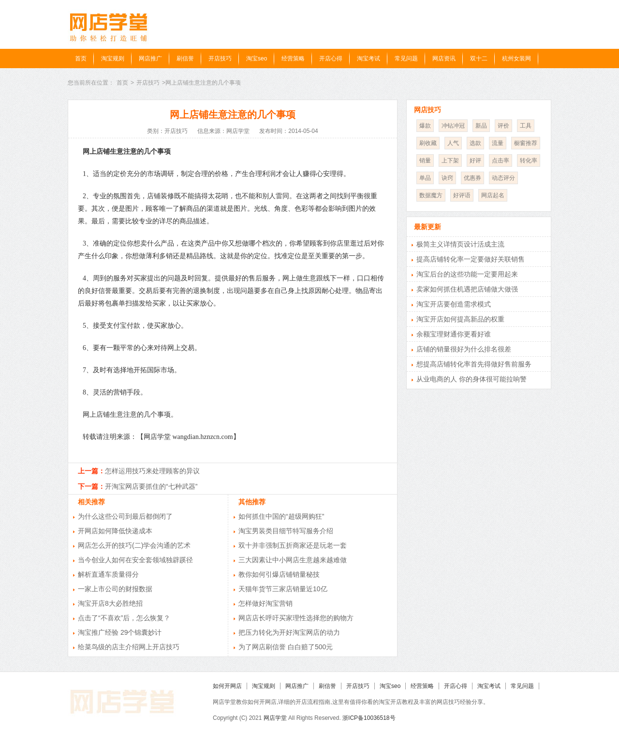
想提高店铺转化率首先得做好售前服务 (473, 364)
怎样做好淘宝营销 (265, 603)
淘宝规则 (112, 58)
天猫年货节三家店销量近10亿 (282, 589)
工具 (525, 125)
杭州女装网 (516, 58)
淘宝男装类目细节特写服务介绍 (285, 531)
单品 (425, 178)
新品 (481, 125)
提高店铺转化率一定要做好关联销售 (470, 259)
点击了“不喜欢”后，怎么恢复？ (124, 618)
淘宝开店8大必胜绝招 (110, 603)
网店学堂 (275, 718)
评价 (503, 125)
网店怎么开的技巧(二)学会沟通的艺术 (134, 545)
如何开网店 (227, 686)
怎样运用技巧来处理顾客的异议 (152, 471)
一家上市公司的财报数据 (115, 589)
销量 (425, 160)
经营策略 (293, 58)
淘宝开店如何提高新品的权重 (460, 319)
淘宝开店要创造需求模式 (453, 304)
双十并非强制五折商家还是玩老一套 (292, 545)
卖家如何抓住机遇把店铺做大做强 (467, 289)
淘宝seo (256, 58)
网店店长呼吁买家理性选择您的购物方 (296, 618)
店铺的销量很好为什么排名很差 (463, 349)
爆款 (425, 125)
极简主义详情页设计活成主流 (460, 244)
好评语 (462, 195)
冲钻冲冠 (453, 125)
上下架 (450, 160)
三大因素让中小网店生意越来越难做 (292, 560)
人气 (453, 143)
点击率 (500, 160)
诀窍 (447, 178)
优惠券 (472, 178)
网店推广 (150, 58)
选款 (475, 143)
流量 (497, 143)
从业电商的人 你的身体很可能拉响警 (471, 379)
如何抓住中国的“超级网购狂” (281, 516)
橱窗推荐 (525, 143)
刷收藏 (428, 143)
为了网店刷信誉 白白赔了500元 (285, 647)
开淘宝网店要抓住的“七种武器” (151, 486)
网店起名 (492, 195)
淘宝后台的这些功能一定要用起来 (467, 274)
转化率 (528, 160)
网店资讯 (444, 58)
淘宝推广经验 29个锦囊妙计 (120, 632)
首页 (81, 58)
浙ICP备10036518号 (368, 718)
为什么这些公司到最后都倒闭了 (125, 516)
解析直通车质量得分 (108, 574)
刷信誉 (185, 58)
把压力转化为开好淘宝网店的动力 (289, 632)
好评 (475, 160)
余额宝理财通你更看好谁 (453, 334)
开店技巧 (220, 58)
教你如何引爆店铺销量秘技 (279, 574)
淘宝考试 (368, 58)
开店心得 (330, 58)
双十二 (478, 58)
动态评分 (503, 178)
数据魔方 (430, 195)
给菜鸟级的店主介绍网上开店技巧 (128, 647)
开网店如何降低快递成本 (115, 531)
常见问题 (406, 58)
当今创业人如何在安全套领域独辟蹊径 (135, 560)
